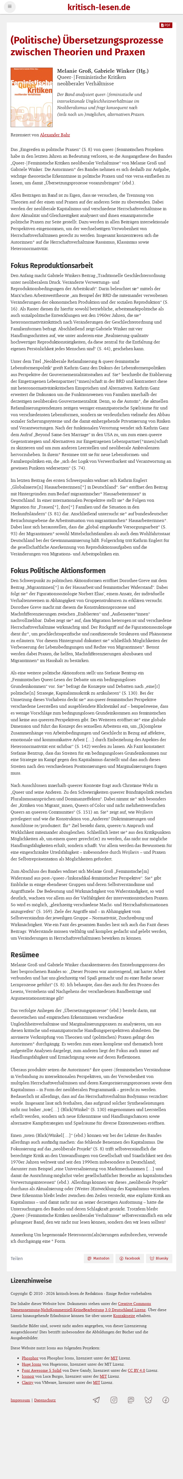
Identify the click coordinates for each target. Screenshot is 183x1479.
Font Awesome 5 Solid (41, 1370)
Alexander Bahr (55, 135)
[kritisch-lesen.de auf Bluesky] (148, 1400)
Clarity (27, 1382)
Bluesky (159, 1258)
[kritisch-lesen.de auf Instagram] (114, 1400)
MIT (114, 1358)
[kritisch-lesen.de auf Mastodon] (131, 1400)
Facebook (129, 1258)
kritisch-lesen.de (99, 8)
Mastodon (98, 1258)
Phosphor (30, 1358)
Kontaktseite (124, 1315)
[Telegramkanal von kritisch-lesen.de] (96, 1400)
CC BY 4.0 (136, 1370)
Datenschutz (45, 1400)
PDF (166, 25)
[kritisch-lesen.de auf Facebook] (165, 1400)
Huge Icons (31, 1364)
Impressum (20, 1400)
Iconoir (28, 1376)
